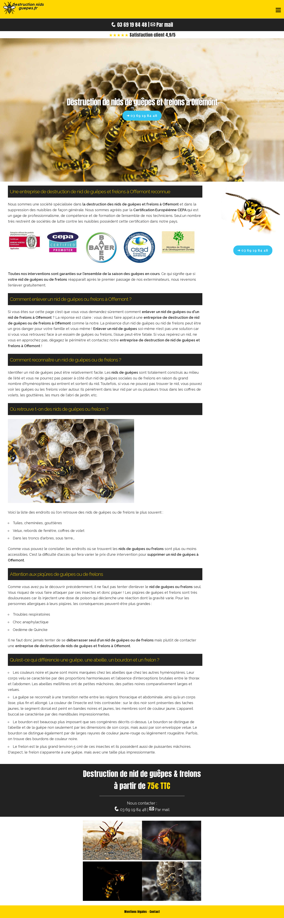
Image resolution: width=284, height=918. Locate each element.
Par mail (164, 24)
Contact (154, 911)
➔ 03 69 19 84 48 (142, 116)
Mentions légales (135, 911)
